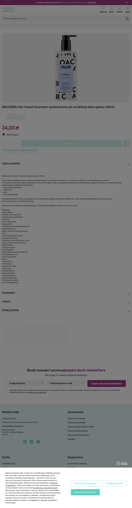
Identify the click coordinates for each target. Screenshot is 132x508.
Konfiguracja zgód (114, 483)
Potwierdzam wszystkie (85, 492)
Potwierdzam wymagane (85, 483)
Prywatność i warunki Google (45, 488)
